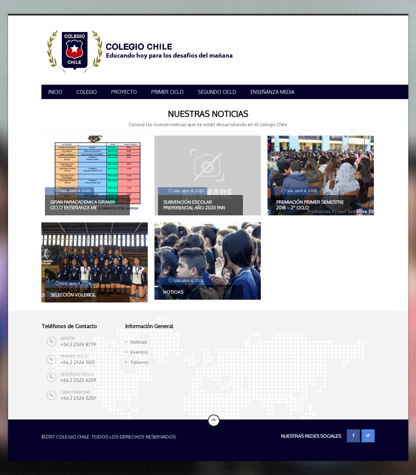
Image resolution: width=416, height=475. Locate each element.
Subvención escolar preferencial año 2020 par (194, 204)
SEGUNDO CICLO (217, 92)
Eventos (139, 352)
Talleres (139, 362)
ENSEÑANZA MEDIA (273, 92)
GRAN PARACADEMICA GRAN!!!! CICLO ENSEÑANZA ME (82, 204)
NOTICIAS (173, 292)
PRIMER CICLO (167, 92)
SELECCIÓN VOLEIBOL (72, 295)
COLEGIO (87, 92)
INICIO (55, 92)
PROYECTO (124, 92)
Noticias (139, 342)
